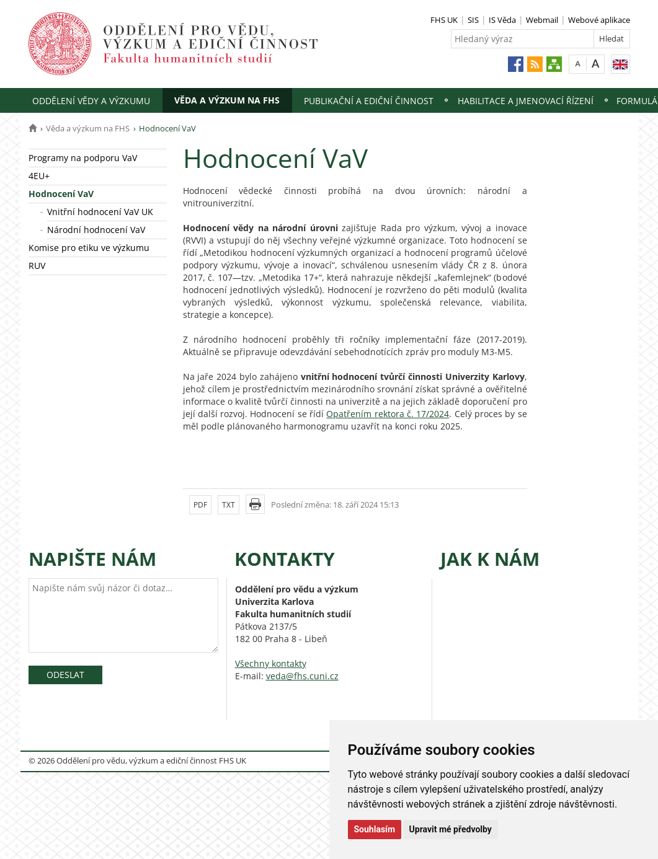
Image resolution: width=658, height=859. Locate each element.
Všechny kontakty (270, 663)
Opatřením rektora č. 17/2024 (387, 414)
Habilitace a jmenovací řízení (526, 101)
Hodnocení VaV (61, 194)
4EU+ (39, 176)
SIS (473, 19)
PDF (200, 505)
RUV (37, 265)
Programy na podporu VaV (83, 158)
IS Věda (502, 19)
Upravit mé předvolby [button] (450, 829)
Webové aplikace (599, 19)
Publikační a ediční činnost (368, 101)
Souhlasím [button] (375, 829)
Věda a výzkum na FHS (227, 100)
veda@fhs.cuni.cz (302, 676)
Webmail (542, 19)
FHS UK (444, 19)
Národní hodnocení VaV (96, 230)
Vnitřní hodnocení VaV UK (100, 212)
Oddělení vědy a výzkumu (91, 101)
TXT (228, 505)
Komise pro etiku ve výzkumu (89, 247)
